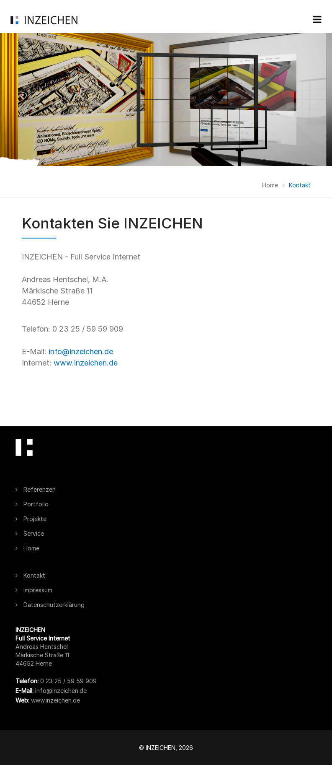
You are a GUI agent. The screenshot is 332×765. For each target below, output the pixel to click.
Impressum (33, 590)
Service (29, 533)
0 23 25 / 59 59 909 (68, 681)
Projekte (30, 518)
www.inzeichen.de (86, 362)
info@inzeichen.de (81, 351)
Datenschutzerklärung (50, 604)
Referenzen (35, 489)
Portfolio (32, 504)
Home (270, 185)
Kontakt (300, 185)
